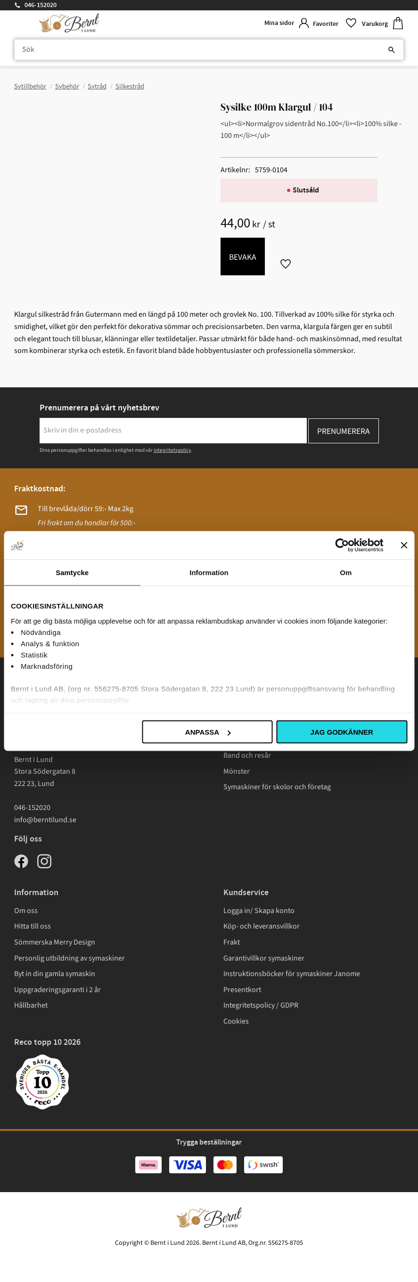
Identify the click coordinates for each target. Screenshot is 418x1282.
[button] (334, 23)
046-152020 (41, 5)
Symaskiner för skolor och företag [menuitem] (277, 787)
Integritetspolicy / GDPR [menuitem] (260, 1005)
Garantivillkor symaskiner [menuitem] (263, 958)
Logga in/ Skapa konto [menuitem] (259, 910)
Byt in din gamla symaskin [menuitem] (54, 974)
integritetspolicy (172, 450)
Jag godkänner (342, 732)
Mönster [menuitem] (236, 771)
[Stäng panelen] (404, 545)
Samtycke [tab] (72, 573)
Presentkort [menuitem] (242, 990)
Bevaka (242, 257)
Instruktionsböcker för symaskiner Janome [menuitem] (291, 974)
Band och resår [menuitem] (247, 755)
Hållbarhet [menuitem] (31, 1005)
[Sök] (391, 50)
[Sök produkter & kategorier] (209, 50)
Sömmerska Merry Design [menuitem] (54, 942)
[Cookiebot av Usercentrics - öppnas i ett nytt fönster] (342, 545)
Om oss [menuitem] (26, 910)
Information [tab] (209, 573)
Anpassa (207, 732)
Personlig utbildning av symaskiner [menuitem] (69, 958)
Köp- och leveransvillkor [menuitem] (261, 926)
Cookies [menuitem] (236, 1021)
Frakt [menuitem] (231, 942)
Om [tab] (346, 573)
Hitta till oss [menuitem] (32, 926)
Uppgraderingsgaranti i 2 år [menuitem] (57, 990)
